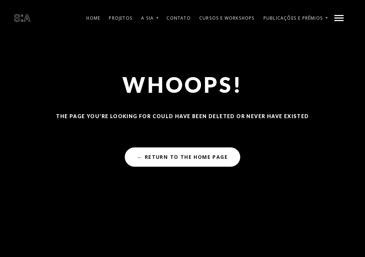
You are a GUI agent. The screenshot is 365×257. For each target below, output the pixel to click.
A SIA (147, 18)
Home (93, 18)
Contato (178, 18)
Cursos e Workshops (227, 18)
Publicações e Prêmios (293, 18)
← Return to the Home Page (182, 156)
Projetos (121, 18)
